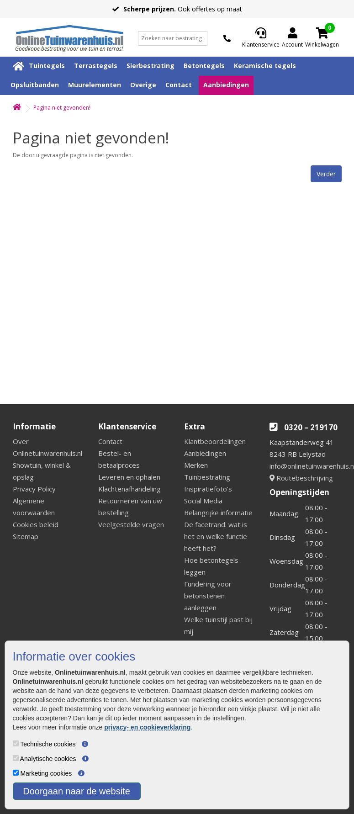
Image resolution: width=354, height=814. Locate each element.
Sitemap (25, 536)
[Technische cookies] (16, 743)
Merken (196, 465)
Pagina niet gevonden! (61, 107)
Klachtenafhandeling (129, 488)
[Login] (292, 38)
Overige (143, 84)
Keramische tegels (265, 65)
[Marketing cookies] (16, 773)
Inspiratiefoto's (208, 488)
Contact (178, 84)
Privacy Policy (34, 488)
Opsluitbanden (35, 84)
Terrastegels (95, 65)
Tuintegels (47, 65)
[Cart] (322, 32)
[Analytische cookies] (16, 758)
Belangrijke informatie (218, 512)
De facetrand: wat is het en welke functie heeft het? (215, 536)
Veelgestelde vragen (131, 524)
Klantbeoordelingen (215, 441)
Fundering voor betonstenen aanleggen (208, 595)
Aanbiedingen (226, 84)
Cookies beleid (35, 524)
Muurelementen (94, 84)
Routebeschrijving (301, 477)
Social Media (203, 500)
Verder (326, 173)
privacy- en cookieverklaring (147, 727)
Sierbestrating (150, 65)
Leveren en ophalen (129, 476)
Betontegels (204, 65)
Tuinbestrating (207, 476)
